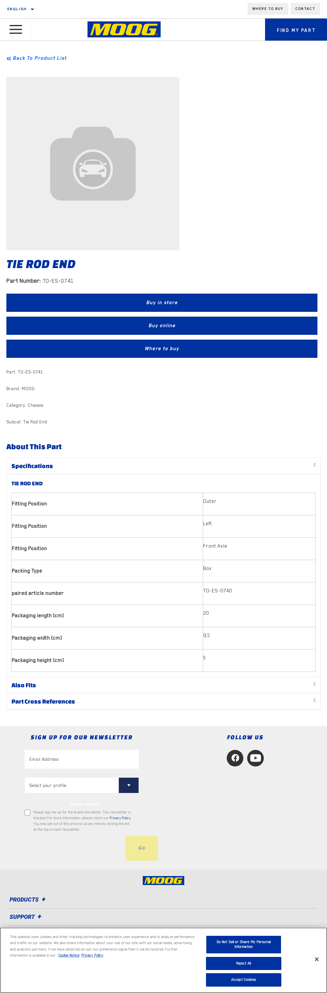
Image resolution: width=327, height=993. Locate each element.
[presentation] (73, 848)
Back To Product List (40, 58)
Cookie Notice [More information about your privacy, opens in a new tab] (69, 955)
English (17, 9)
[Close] (317, 959)
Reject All (243, 963)
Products (29, 899)
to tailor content (85, 804)
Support (26, 916)
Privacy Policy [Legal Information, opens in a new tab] (92, 955)
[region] (163, 960)
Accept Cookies (243, 980)
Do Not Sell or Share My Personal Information (244, 944)
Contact (305, 8)
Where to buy (267, 8)
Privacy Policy (120, 818)
